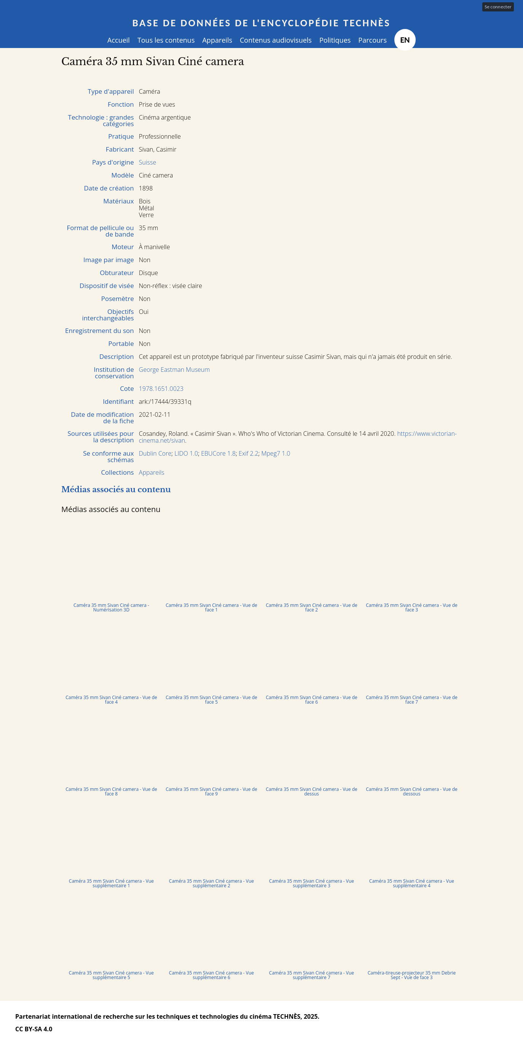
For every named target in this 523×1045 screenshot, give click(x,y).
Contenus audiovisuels (276, 40)
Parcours (372, 40)
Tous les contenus (166, 40)
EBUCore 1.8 (218, 453)
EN (405, 40)
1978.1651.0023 (161, 388)
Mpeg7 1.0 (276, 453)
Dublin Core (155, 453)
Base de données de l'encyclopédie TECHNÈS (261, 22)
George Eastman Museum (174, 369)
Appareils (217, 40)
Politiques (335, 40)
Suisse (147, 162)
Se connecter (498, 7)
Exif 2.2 (248, 453)
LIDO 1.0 (186, 453)
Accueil (118, 40)
